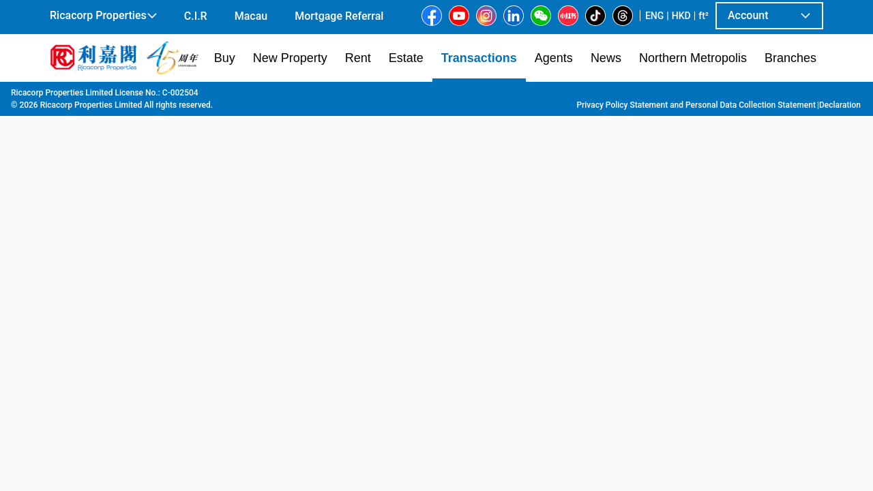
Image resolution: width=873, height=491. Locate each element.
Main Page (70, 96)
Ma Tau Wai (302, 96)
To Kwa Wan (239, 96)
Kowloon (183, 96)
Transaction (129, 96)
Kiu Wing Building (375, 96)
